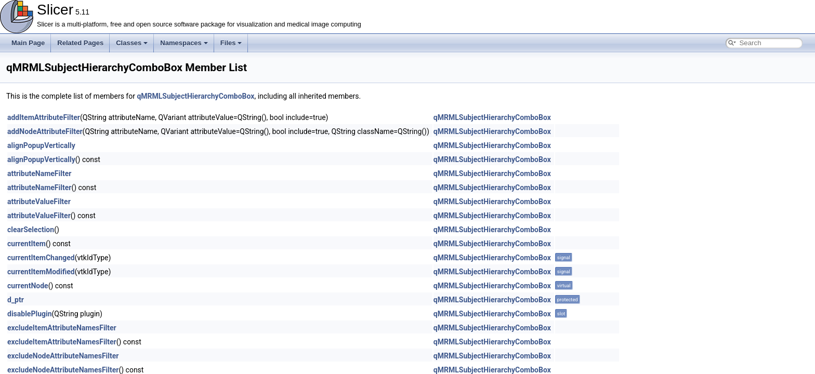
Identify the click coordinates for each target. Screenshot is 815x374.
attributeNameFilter (39, 173)
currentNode (27, 286)
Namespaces (184, 43)
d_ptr (15, 300)
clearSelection (30, 229)
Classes (132, 43)
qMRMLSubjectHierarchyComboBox (195, 96)
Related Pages (80, 43)
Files (231, 43)
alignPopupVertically (41, 145)
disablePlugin (29, 314)
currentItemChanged (41, 257)
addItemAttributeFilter (43, 117)
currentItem (26, 243)
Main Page (28, 43)
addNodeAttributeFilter (45, 131)
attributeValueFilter (39, 201)
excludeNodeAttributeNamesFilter (63, 356)
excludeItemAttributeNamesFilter (61, 328)
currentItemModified (41, 272)
